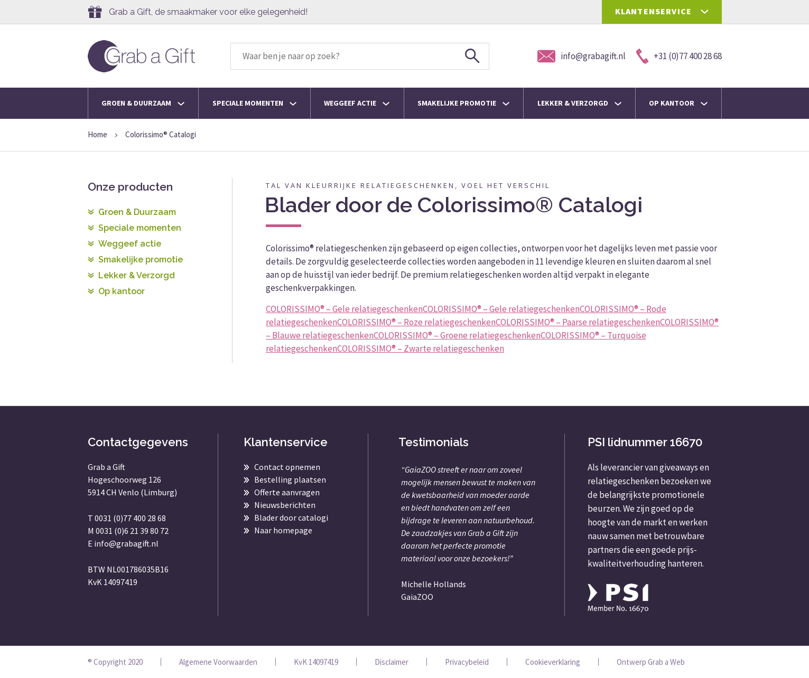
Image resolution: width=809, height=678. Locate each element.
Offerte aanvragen (287, 492)
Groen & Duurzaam (142, 103)
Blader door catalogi (291, 517)
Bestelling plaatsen (290, 479)
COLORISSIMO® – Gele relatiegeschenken (344, 309)
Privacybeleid (467, 662)
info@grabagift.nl (126, 543)
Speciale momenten (254, 103)
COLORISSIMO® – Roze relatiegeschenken (416, 322)
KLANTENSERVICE (653, 11)
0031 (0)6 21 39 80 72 (132, 530)
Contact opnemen (287, 467)
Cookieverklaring (552, 662)
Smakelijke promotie (463, 103)
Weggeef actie (356, 103)
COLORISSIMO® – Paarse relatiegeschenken (578, 322)
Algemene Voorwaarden (218, 662)
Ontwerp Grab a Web (651, 662)
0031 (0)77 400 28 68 (130, 518)
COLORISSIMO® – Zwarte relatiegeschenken (420, 348)
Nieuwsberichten (284, 505)
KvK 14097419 (316, 662)
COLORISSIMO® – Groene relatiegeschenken (457, 335)
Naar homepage (283, 530)
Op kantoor (678, 103)
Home (97, 134)
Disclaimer (391, 662)
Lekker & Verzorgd (579, 103)
